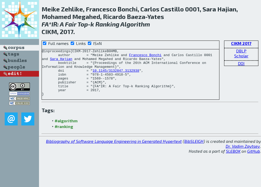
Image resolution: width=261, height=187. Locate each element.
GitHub (253, 160)
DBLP (241, 50)
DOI (241, 63)
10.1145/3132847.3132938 (116, 75)
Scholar (241, 55)
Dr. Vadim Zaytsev (243, 155)
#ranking (64, 135)
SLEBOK (233, 160)
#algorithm (66, 130)
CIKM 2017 (241, 43)
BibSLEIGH (194, 150)
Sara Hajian (61, 61)
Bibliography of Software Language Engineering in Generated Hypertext (114, 150)
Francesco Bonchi (145, 56)
